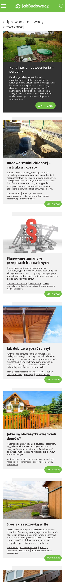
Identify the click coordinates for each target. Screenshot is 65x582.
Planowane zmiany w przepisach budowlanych (28, 260)
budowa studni (13, 193)
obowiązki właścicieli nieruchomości (30, 460)
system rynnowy (43, 374)
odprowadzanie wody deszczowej (29, 371)
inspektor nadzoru (28, 547)
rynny (50, 371)
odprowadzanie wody (17, 196)
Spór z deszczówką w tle (28, 524)
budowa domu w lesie (17, 283)
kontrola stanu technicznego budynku (24, 459)
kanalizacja (24, 550)
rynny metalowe (14, 374)
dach (9, 371)
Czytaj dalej (45, 105)
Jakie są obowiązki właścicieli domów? (31, 436)
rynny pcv (28, 374)
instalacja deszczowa (32, 193)
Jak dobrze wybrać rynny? (29, 348)
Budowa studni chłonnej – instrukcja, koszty (29, 165)
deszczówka (35, 283)
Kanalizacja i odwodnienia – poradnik (31, 69)
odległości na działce (28, 286)
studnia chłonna (27, 198)
